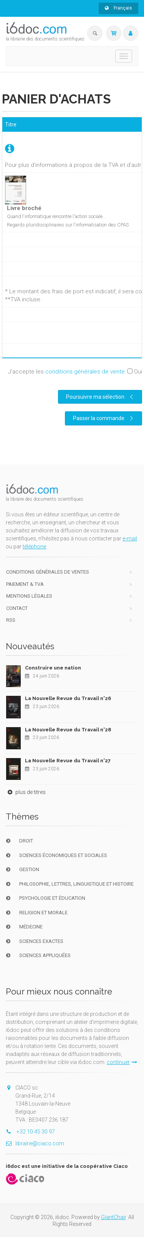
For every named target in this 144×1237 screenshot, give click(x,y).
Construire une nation (53, 668)
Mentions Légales (29, 596)
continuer (122, 1062)
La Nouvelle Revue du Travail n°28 (68, 729)
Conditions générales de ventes (47, 572)
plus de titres (26, 792)
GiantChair (113, 1217)
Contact (17, 608)
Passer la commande (104, 418)
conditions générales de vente (85, 371)
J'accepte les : (75, 371)
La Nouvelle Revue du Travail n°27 (68, 760)
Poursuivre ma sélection (100, 396)
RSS (10, 620)
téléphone (34, 546)
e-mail (129, 538)
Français (118, 8)
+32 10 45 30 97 (30, 1132)
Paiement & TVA (25, 584)
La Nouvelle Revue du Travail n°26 (68, 698)
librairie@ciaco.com (35, 1143)
